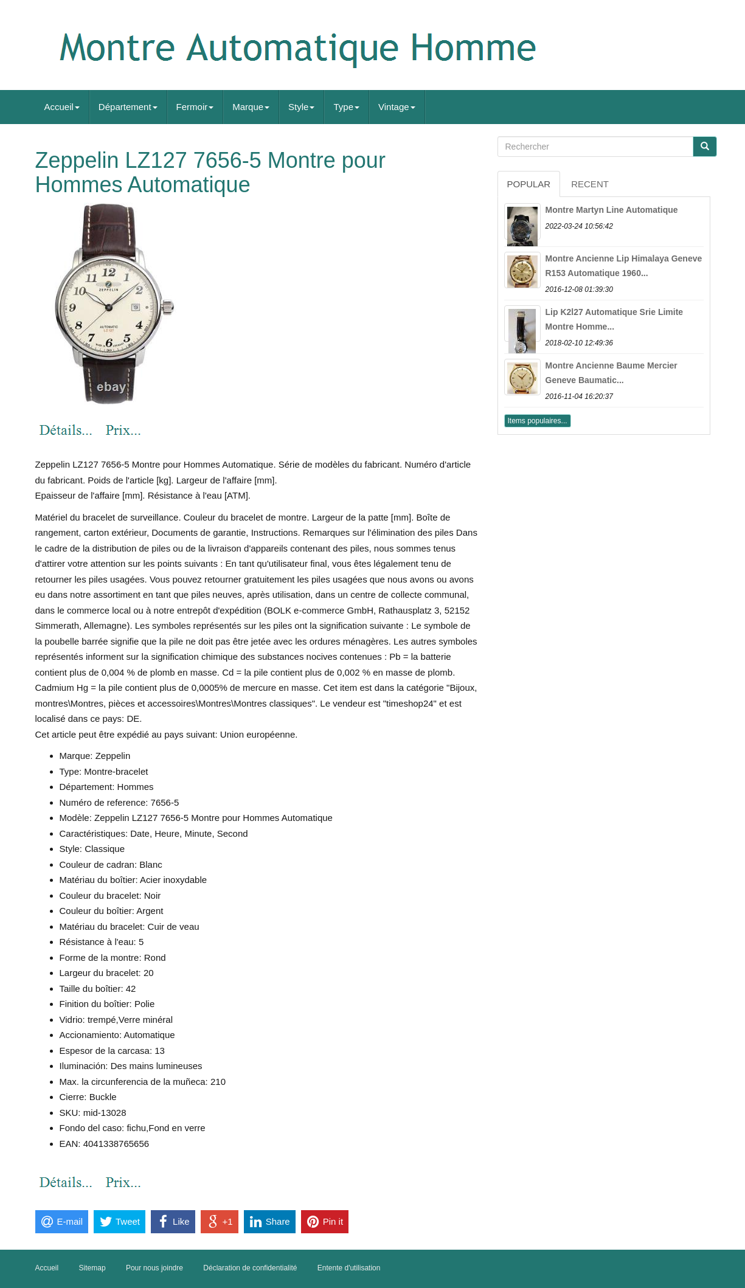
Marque (250, 107)
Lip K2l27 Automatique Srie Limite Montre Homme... (615, 319)
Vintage (396, 107)
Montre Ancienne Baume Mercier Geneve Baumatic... (611, 373)
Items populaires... (537, 421)
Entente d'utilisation (349, 1268)
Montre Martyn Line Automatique (612, 210)
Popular (529, 184)
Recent (590, 184)
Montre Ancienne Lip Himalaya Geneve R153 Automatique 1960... (624, 266)
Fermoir (195, 107)
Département (128, 107)
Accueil (62, 107)
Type (346, 107)
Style (301, 107)
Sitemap (92, 1268)
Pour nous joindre (154, 1268)
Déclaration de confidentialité (250, 1268)
